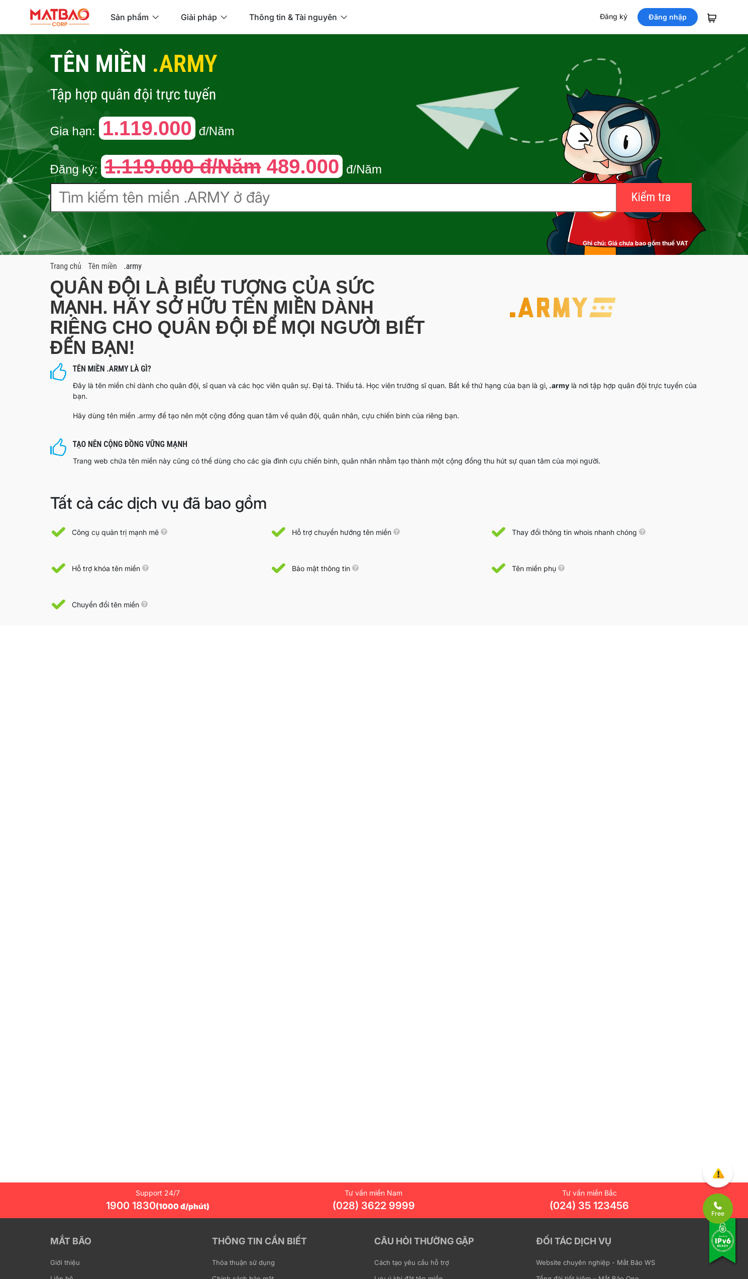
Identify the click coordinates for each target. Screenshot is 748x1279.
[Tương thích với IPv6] (723, 1247)
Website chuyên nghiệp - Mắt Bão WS (595, 1262)
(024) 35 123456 (589, 1206)
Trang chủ (65, 266)
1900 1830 (157, 1206)
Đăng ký (613, 16)
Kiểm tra (651, 197)
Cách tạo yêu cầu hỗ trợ (411, 1262)
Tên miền (102, 266)
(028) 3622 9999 (374, 1206)
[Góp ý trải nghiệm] (718, 1172)
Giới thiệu (65, 1262)
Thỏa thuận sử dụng (243, 1262)
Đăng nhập (668, 17)
